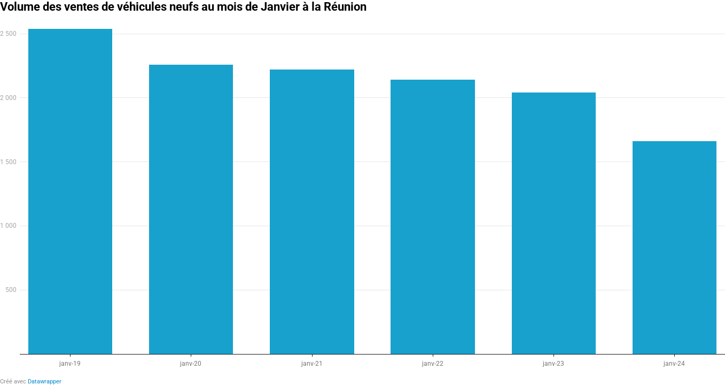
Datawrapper (44, 381)
